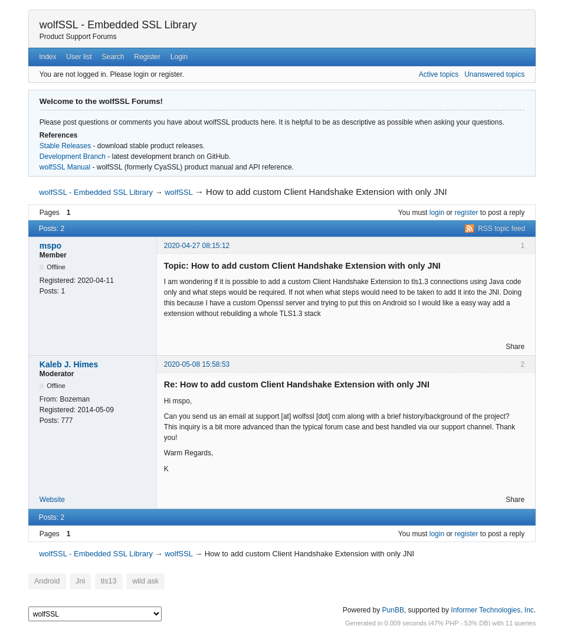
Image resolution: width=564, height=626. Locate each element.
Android (45, 581)
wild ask (135, 581)
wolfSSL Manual (65, 167)
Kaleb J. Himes (69, 364)
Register (147, 57)
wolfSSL (178, 192)
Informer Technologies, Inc (492, 608)
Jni (75, 581)
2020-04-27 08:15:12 (196, 246)
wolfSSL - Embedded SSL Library (118, 25)
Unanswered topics (494, 74)
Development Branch (73, 156)
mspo (50, 245)
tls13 (101, 581)
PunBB (393, 608)
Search (112, 57)
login (436, 212)
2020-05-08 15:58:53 (196, 364)
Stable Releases (65, 146)
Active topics (438, 74)
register (466, 212)
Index (47, 57)
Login (179, 57)
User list (78, 57)
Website (52, 499)
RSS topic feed (501, 228)
